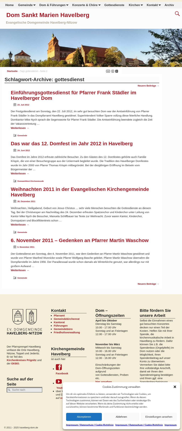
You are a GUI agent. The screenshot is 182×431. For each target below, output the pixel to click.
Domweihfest (23, 181)
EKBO (15, 363)
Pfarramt (59, 315)
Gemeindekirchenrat (66, 318)
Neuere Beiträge (148, 85)
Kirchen (136, 5)
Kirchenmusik (37, 181)
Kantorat (59, 322)
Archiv (169, 5)
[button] (175, 387)
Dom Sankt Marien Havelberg (47, 15)
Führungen (61, 325)
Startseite (12, 71)
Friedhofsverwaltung (67, 332)
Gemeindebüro (63, 328)
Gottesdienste (114, 5)
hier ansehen (103, 381)
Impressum (171, 424)
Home (9, 5)
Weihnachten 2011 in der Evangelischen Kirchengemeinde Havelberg (80, 191)
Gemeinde (27, 5)
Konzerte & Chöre (87, 5)
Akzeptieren (84, 416)
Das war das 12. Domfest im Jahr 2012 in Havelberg (72, 143)
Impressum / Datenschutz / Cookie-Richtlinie (90, 424)
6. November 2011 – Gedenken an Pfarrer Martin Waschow (80, 240)
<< (108, 71)
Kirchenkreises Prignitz (21, 360)
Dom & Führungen (54, 5)
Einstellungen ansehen (158, 416)
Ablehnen (121, 416)
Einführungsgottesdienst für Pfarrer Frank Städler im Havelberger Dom (73, 95)
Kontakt (154, 5)
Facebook (71, 369)
